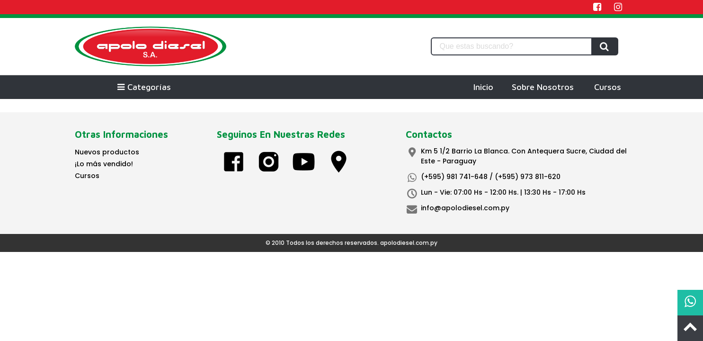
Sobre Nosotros (543, 87)
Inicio (483, 87)
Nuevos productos (107, 152)
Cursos (607, 87)
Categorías (144, 87)
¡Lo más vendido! (104, 164)
